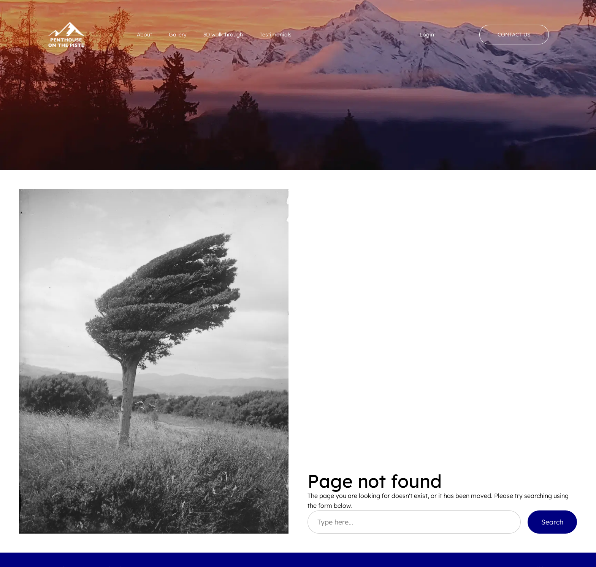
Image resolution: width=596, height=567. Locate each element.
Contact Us (514, 34)
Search (552, 522)
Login (427, 34)
